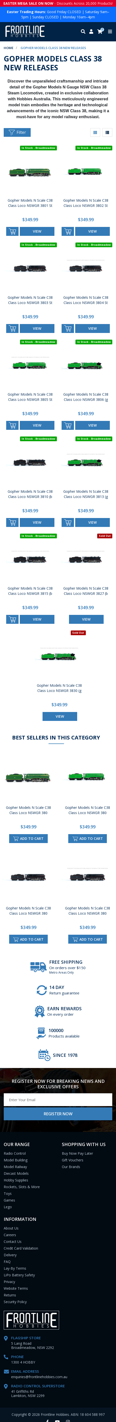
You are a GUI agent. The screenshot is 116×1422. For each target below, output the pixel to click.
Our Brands (71, 1166)
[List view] (107, 132)
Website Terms (16, 1288)
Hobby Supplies (16, 1180)
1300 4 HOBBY (23, 1362)
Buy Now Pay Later (77, 1153)
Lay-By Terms (15, 1268)
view (37, 231)
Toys (8, 1193)
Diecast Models (16, 1173)
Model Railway (15, 1166)
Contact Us (13, 1241)
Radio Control (15, 1153)
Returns (10, 1295)
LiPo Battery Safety (19, 1275)
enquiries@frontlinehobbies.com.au (39, 1376)
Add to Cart (28, 838)
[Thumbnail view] (95, 132)
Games (9, 1200)
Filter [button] (17, 133)
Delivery (10, 1255)
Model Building (15, 1160)
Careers (10, 1234)
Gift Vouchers (72, 1160)
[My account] (91, 31)
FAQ (7, 1261)
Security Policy (15, 1301)
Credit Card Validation (21, 1248)
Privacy (9, 1281)
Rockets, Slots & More (22, 1186)
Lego (8, 1206)
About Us (11, 1228)
